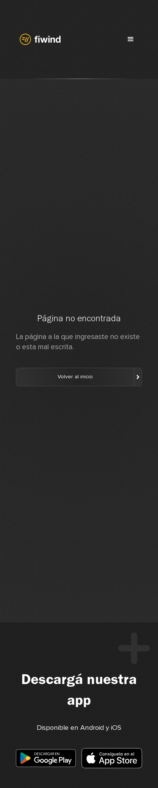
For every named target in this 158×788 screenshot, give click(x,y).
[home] (38, 39)
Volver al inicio (75, 376)
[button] (130, 39)
